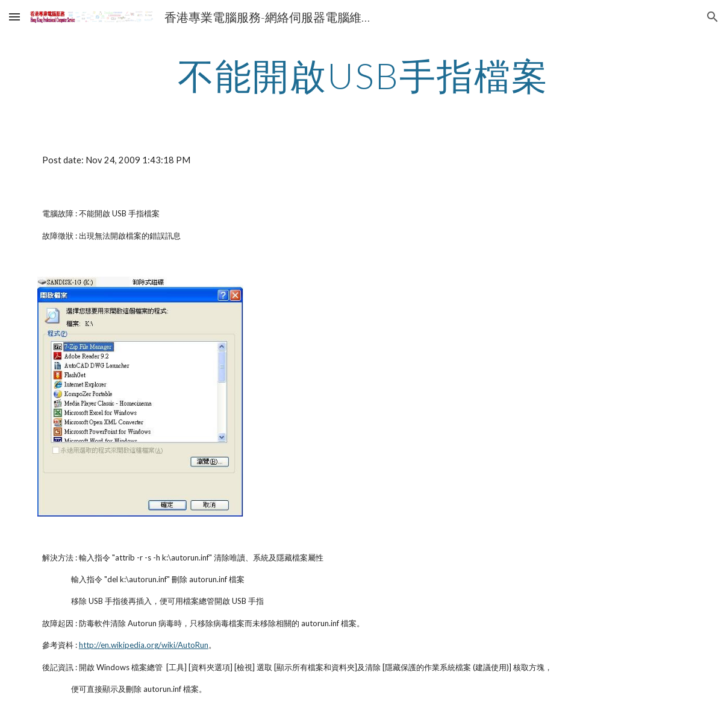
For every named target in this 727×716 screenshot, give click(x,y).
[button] (14, 16)
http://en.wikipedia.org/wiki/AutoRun (143, 645)
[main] (363, 75)
